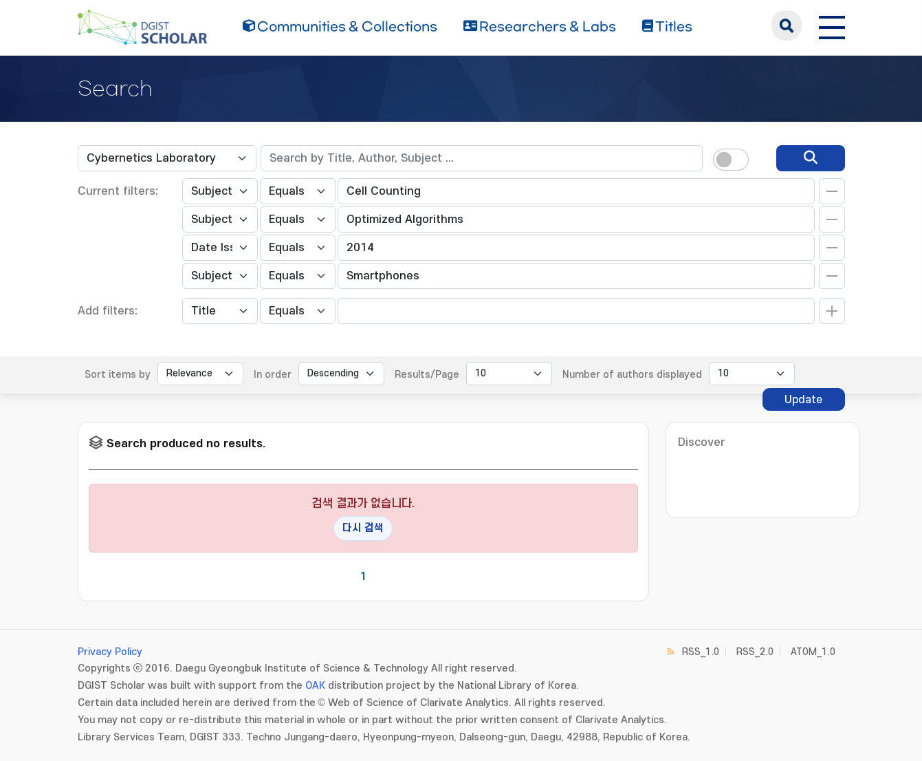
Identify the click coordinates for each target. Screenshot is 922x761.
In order (273, 374)
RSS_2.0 (754, 652)
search (786, 25)
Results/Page (427, 374)
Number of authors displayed (632, 374)
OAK (315, 686)
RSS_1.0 (700, 652)
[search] (810, 158)
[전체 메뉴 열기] (832, 25)
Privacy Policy (110, 652)
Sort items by (118, 374)
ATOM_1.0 (813, 652)
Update (803, 400)
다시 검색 (363, 528)
